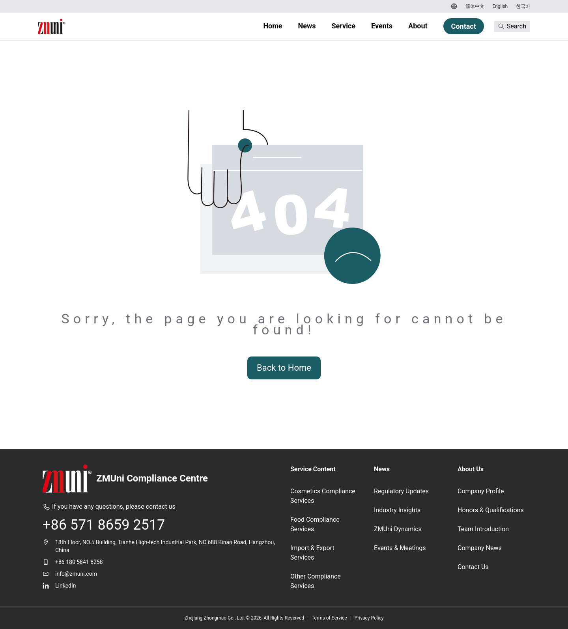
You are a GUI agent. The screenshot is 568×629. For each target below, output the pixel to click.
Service (343, 26)
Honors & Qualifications (491, 510)
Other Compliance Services (315, 581)
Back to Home (284, 368)
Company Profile (481, 491)
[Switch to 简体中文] (473, 6)
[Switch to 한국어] (522, 6)
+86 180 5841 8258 (79, 562)
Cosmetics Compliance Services (322, 495)
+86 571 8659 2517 (104, 525)
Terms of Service (329, 618)
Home (272, 26)
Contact (463, 26)
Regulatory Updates (401, 491)
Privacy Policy (369, 618)
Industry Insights (397, 510)
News (307, 26)
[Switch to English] (499, 6)
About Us (471, 469)
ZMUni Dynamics (398, 529)
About (418, 26)
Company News (480, 548)
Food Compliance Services (315, 524)
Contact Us (473, 567)
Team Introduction (483, 529)
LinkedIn (65, 585)
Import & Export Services (312, 552)
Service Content (313, 469)
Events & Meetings (400, 548)
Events (381, 26)
